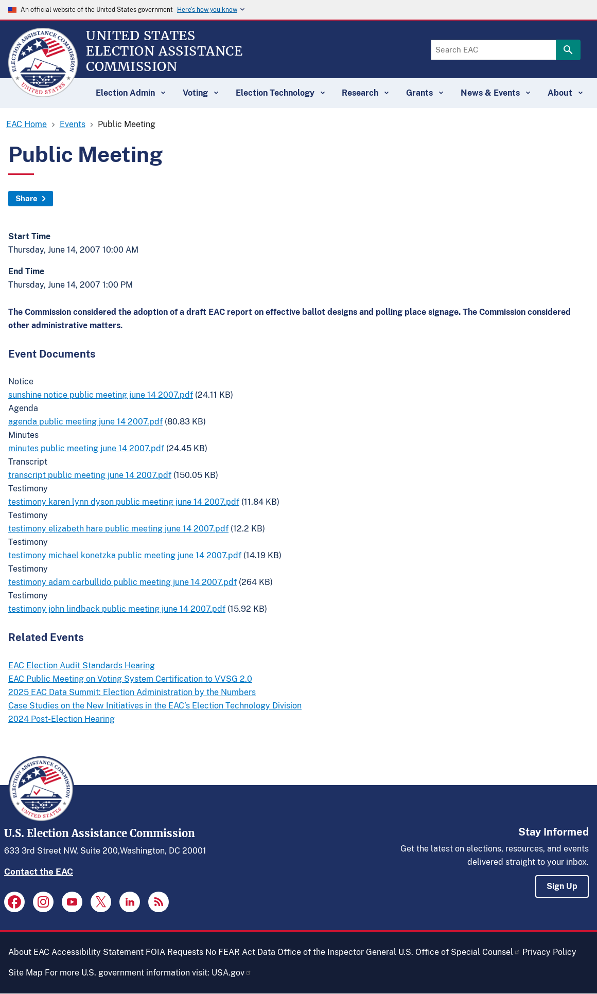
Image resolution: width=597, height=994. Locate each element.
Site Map (25, 973)
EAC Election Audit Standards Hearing (81, 665)
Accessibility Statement (97, 952)
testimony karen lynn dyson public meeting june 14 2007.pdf (123, 502)
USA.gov (232, 973)
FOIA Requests (174, 952)
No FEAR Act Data (240, 952)
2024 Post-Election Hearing (61, 719)
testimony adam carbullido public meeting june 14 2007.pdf (122, 582)
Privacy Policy (549, 952)
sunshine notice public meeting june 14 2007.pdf (100, 395)
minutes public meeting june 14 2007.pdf (86, 448)
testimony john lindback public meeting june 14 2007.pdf (116, 609)
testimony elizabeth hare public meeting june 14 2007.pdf (118, 529)
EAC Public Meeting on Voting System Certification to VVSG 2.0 (130, 679)
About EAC (28, 952)
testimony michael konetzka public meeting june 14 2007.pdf (124, 555)
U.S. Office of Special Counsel (459, 952)
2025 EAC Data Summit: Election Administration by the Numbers (132, 692)
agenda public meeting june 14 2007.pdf (85, 422)
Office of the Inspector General (336, 952)
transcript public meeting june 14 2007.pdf (89, 475)
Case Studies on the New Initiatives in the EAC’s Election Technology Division (155, 706)
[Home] (43, 92)
